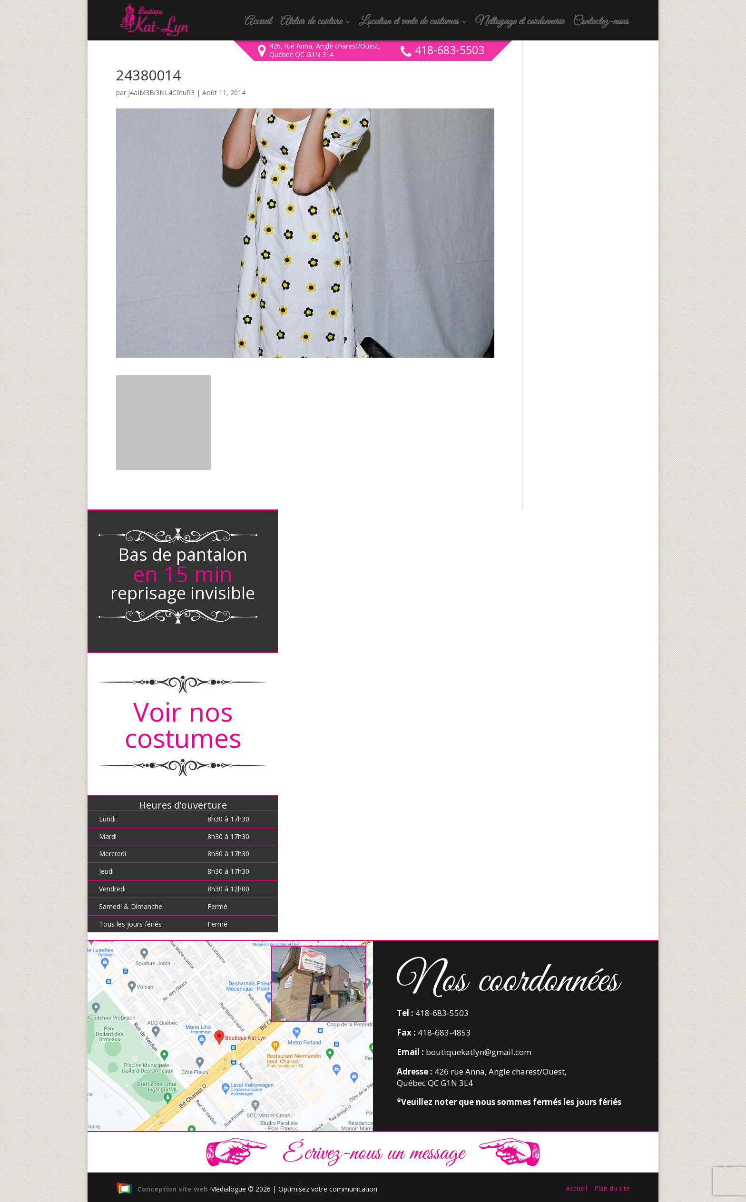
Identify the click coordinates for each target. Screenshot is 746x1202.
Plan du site (612, 1188)
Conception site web (162, 1188)
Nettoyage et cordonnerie (519, 24)
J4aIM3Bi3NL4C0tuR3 (161, 92)
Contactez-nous (600, 24)
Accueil (258, 24)
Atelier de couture (311, 24)
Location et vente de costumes (408, 24)
